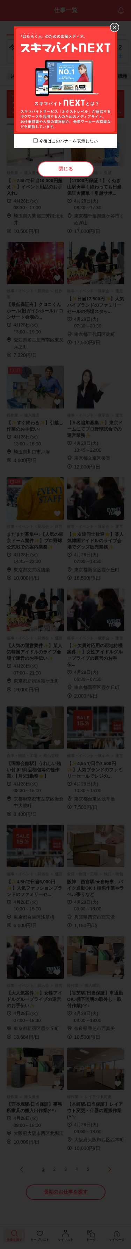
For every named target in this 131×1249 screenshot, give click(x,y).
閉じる (65, 169)
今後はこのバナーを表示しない (68, 141)
